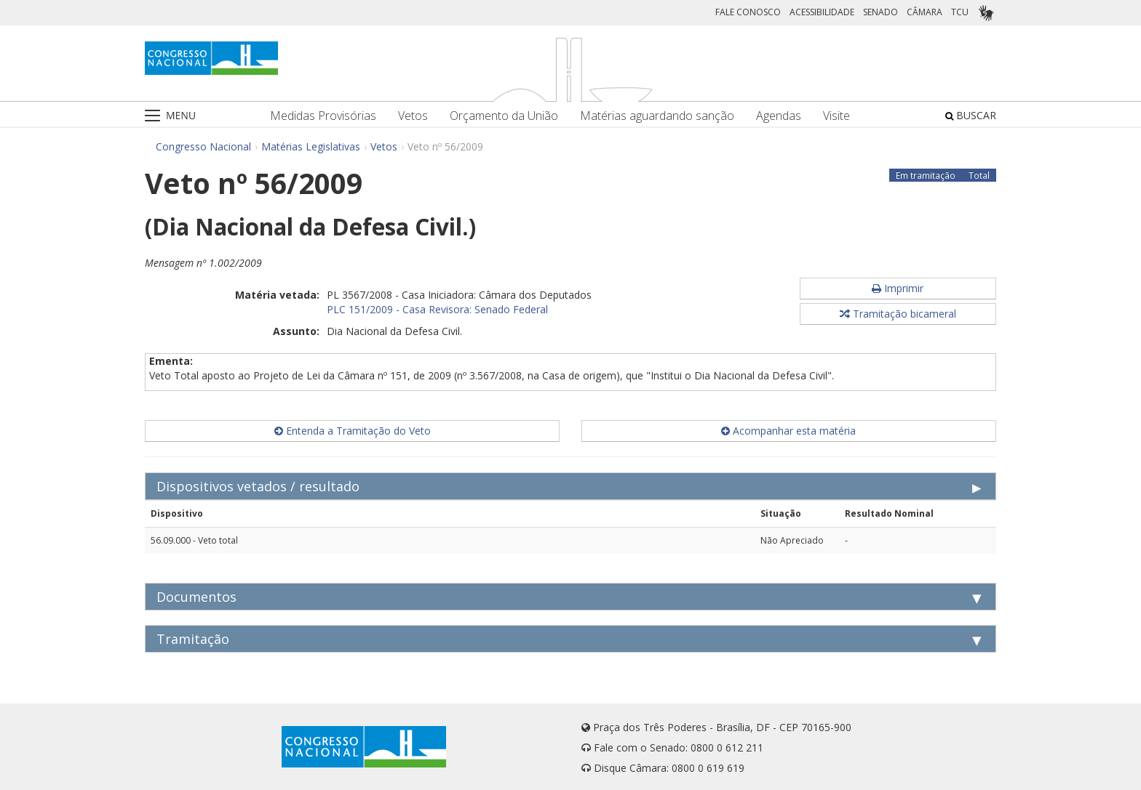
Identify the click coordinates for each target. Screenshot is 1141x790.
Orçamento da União (504, 116)
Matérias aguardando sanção (657, 116)
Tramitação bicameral (898, 314)
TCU (960, 12)
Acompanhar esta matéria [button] (788, 431)
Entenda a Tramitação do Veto (352, 431)
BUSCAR (970, 115)
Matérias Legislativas (310, 146)
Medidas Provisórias (323, 116)
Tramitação (192, 639)
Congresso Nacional (203, 146)
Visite (836, 116)
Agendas (778, 116)
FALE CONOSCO (748, 12)
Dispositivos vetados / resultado (257, 486)
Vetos (413, 116)
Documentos (196, 596)
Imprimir (897, 288)
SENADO (880, 12)
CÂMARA (924, 12)
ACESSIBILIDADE (822, 12)
